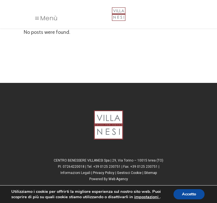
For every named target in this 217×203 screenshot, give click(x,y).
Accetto (189, 194)
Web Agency (118, 179)
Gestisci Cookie (129, 173)
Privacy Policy (103, 173)
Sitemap (150, 173)
